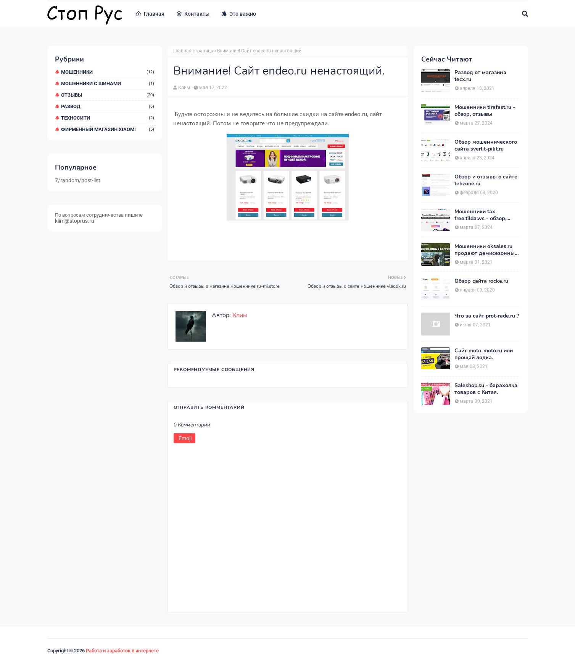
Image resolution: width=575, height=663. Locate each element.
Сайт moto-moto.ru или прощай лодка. (483, 354)
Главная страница (193, 50)
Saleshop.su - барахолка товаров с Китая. (485, 389)
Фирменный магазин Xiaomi (107, 129)
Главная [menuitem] (149, 14)
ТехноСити (107, 118)
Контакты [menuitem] (192, 14)
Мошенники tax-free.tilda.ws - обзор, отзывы (480, 215)
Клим (184, 87)
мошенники (107, 72)
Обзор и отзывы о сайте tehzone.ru (485, 180)
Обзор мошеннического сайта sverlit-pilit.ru (485, 145)
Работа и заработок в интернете (122, 650)
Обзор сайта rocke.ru (481, 281)
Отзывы (107, 95)
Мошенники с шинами (107, 83)
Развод (107, 106)
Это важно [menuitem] (238, 14)
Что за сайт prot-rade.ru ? (486, 316)
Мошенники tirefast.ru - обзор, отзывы (484, 111)
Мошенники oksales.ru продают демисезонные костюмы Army (486, 250)
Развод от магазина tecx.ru (480, 76)
